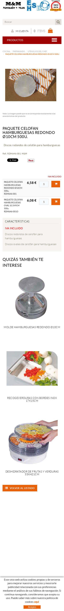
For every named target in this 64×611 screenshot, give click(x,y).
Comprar (56, 184)
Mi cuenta (20, 31)
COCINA (6, 51)
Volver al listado (20, 488)
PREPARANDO (19, 51)
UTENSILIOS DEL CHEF (37, 51)
